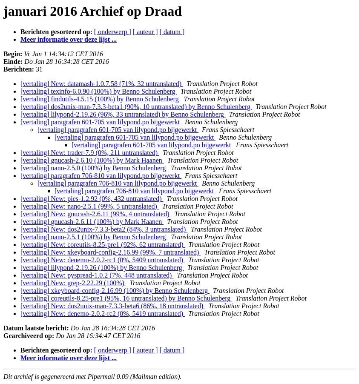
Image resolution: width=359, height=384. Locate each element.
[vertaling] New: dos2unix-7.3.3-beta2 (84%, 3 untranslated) (103, 229)
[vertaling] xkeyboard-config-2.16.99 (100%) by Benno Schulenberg (115, 290)
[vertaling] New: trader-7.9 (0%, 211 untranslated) (89, 152)
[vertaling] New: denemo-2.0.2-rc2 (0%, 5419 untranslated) (102, 313)
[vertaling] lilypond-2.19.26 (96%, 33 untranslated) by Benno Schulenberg (123, 114)
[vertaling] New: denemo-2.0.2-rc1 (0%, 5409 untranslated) (102, 260)
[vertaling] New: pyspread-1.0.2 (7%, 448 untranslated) (96, 275)
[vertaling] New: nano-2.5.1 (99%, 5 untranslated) (89, 206)
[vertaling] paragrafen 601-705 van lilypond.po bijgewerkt (100, 122)
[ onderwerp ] (112, 31)
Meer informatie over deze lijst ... (68, 39)
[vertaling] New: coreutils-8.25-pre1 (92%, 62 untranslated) (102, 244)
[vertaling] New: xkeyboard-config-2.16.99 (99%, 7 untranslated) (110, 252)
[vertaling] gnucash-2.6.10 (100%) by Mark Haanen (92, 160)
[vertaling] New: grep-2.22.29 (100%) (73, 283)
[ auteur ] (145, 31)
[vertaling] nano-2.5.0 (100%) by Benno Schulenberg (93, 168)
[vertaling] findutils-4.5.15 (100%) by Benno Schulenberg (100, 99)
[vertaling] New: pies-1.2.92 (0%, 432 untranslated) (91, 198)
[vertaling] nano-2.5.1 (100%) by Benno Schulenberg (93, 237)
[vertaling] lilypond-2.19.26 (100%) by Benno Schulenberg (102, 267)
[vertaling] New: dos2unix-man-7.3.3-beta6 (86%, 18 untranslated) (112, 305)
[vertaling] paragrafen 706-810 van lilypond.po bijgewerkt (100, 175)
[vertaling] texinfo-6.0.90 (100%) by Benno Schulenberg (98, 91)
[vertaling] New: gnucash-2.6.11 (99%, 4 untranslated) (95, 214)
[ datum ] (172, 31)
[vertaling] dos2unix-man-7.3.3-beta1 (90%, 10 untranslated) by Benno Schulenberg (136, 106)
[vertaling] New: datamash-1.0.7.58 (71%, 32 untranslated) (101, 83)
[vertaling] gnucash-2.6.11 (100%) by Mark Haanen (92, 221)
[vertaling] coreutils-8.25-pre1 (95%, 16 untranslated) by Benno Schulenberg (126, 298)
